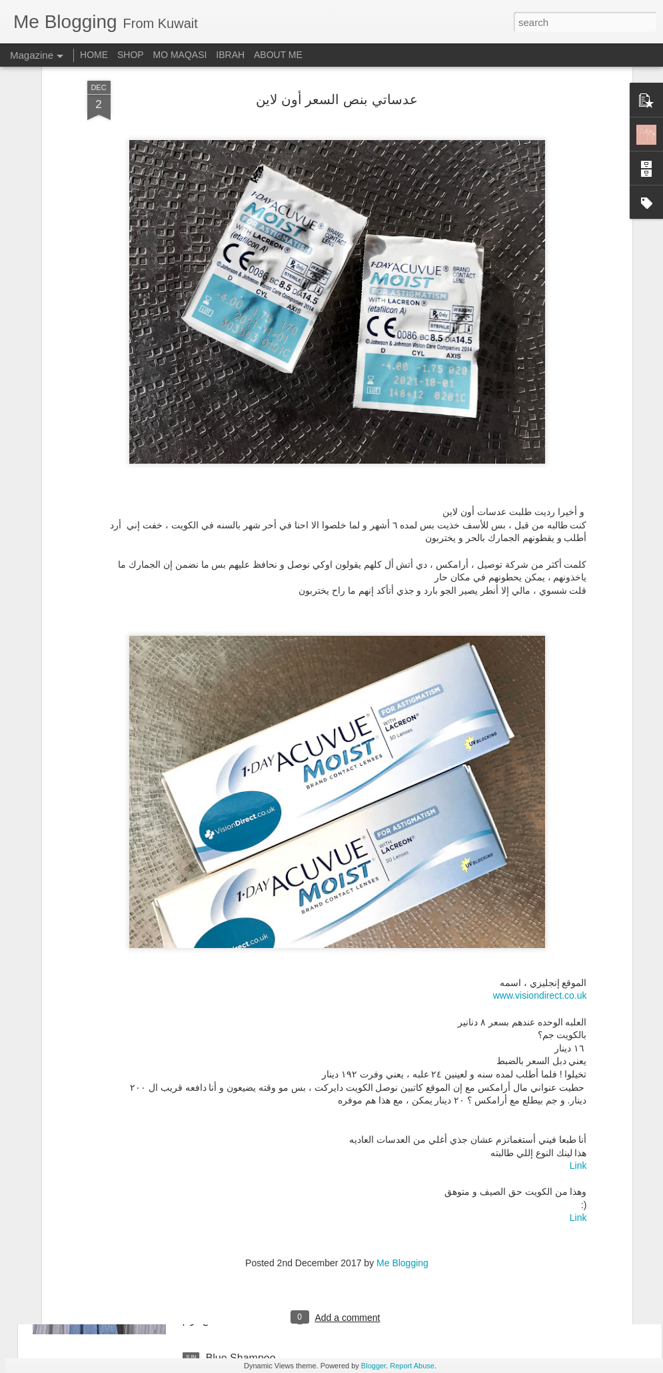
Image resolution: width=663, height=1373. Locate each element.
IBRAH (230, 54)
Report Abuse (412, 1366)
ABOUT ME (278, 54)
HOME (94, 54)
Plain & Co (231, 1206)
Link (578, 1035)
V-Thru (222, 1055)
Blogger (373, 1366)
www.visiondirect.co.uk (540, 865)
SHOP (130, 54)
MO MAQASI (180, 54)
